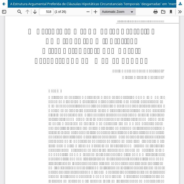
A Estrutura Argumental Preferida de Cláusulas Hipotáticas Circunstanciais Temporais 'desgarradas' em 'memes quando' (97, 4)
